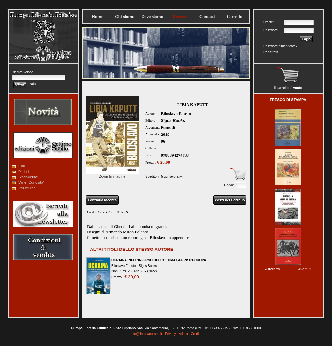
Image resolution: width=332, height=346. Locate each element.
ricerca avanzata (24, 84)
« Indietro (272, 269)
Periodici (25, 171)
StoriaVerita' (28, 177)
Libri (21, 166)
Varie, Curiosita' (31, 182)
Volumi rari (27, 188)
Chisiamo (124, 16)
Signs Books (173, 120)
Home (97, 16)
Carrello (234, 16)
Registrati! (270, 52)
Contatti (207, 16)
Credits (196, 334)
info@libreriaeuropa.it (146, 334)
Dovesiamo (152, 16)
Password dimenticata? (280, 46)
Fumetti (168, 127)
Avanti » (304, 269)
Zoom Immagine (112, 174)
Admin (183, 334)
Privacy (170, 334)
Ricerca (179, 16)
